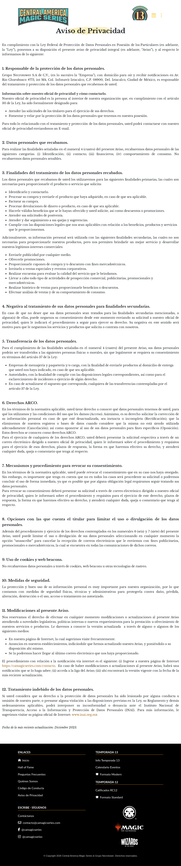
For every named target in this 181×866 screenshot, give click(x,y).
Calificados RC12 (106, 790)
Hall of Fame (26, 767)
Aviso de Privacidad (30, 795)
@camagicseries (30, 829)
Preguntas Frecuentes (32, 774)
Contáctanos (26, 816)
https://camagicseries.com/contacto (28, 666)
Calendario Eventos (108, 767)
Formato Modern (109, 774)
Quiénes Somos (28, 781)
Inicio (23, 760)
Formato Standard (109, 797)
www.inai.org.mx (84, 715)
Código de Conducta (31, 788)
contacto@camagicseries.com (39, 822)
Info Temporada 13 (108, 760)
